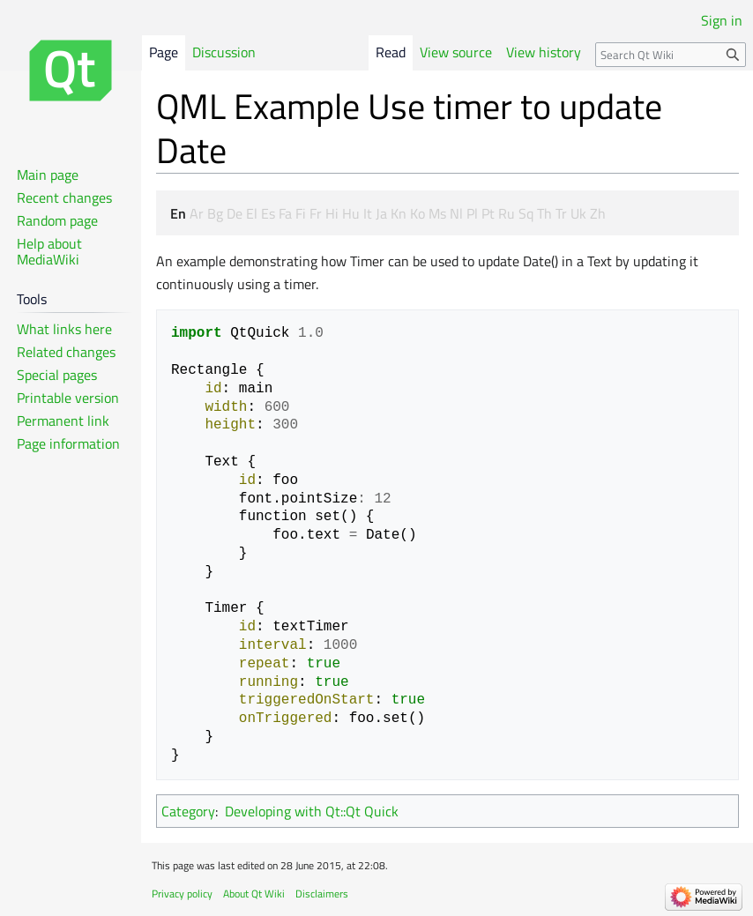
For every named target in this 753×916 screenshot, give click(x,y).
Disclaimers (321, 893)
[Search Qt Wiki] (670, 54)
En (178, 213)
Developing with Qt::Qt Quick (312, 811)
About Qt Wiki (254, 893)
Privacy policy (182, 893)
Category (188, 811)
